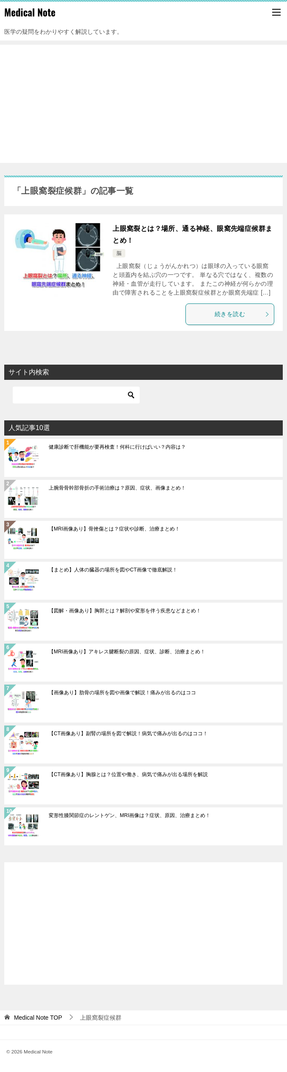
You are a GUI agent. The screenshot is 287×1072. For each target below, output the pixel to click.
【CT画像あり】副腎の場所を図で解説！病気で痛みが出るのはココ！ (128, 733)
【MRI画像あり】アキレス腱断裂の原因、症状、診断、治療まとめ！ (127, 652)
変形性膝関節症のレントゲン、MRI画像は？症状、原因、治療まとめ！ (129, 815)
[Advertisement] (143, 104)
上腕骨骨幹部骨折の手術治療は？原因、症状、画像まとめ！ (117, 488)
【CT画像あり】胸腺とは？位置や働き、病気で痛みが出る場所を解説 (128, 774)
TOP (38, 1017)
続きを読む (242, 314)
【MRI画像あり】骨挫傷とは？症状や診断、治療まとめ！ (114, 529)
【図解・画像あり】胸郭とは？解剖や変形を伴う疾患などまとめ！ (125, 611)
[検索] (76, 395)
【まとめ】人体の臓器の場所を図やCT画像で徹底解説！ (113, 570)
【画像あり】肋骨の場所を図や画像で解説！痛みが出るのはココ (122, 693)
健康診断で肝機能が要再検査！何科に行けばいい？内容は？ (117, 447)
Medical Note (29, 12)
